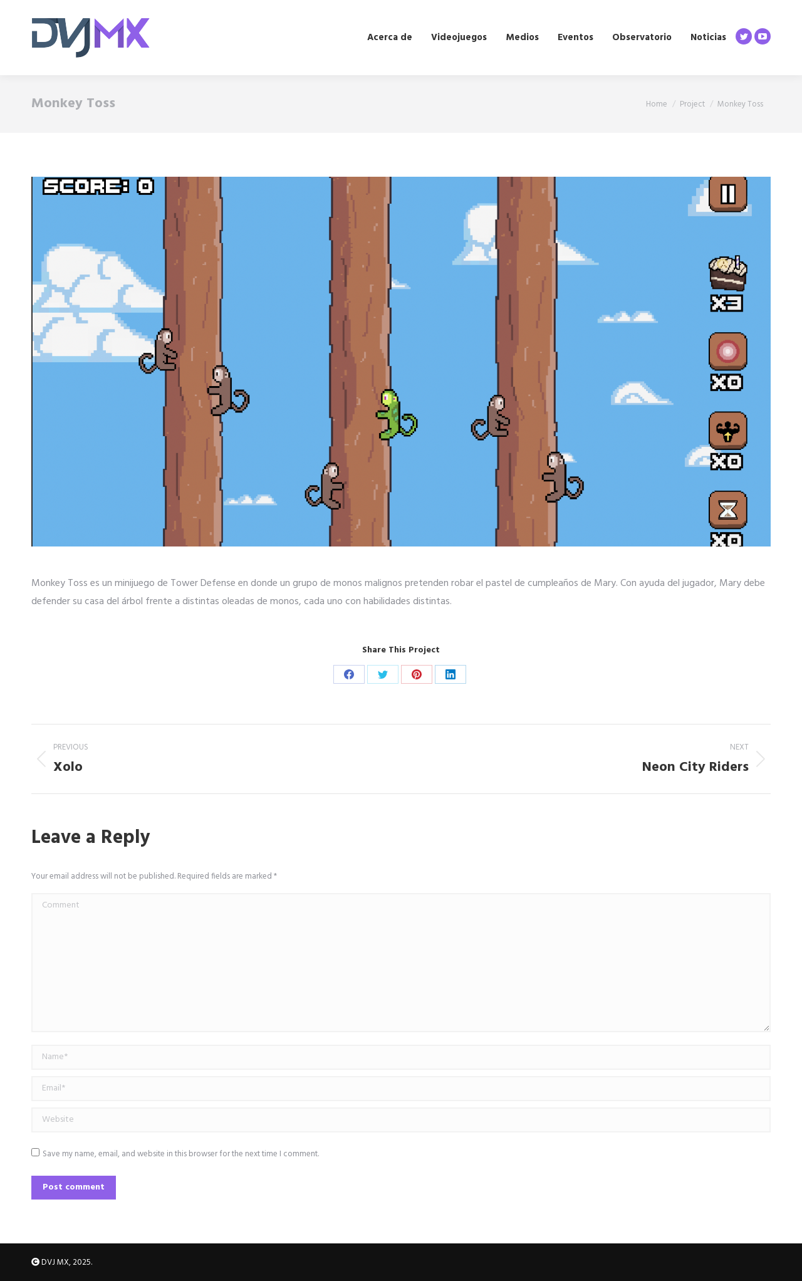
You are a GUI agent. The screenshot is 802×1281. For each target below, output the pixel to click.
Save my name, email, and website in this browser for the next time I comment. (181, 1154)
